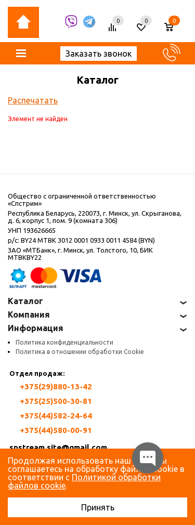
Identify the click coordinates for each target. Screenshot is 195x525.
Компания (29, 314)
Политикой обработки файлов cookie (84, 481)
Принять (97, 507)
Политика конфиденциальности (64, 342)
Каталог (25, 301)
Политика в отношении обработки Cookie (80, 351)
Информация (35, 328)
